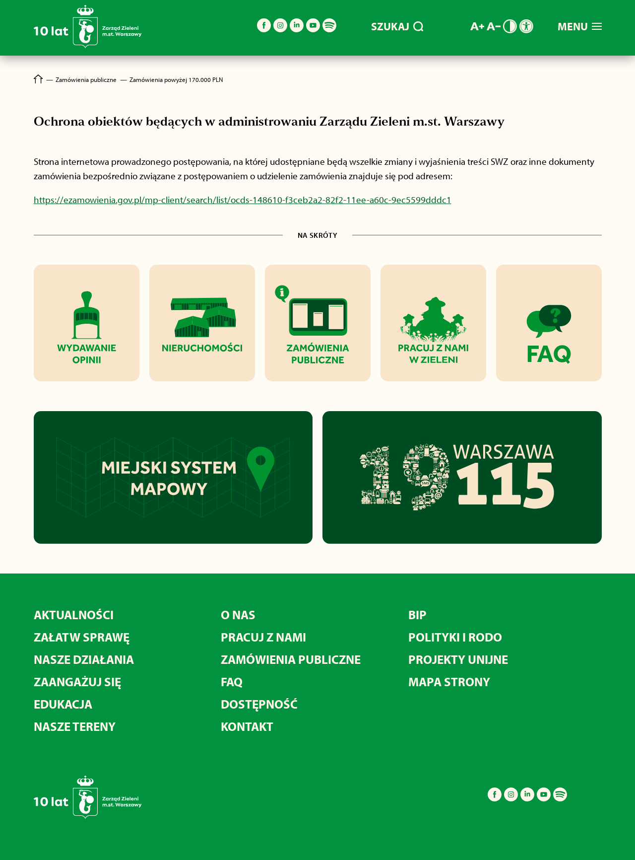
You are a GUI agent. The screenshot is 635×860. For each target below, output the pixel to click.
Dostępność (259, 704)
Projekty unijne (458, 659)
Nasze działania (84, 659)
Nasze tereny (75, 726)
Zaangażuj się (77, 681)
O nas (238, 614)
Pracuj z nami (263, 637)
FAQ (232, 681)
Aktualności (74, 614)
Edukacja (63, 704)
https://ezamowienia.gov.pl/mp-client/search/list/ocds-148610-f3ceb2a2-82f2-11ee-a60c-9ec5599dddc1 (242, 200)
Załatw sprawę (81, 637)
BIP (417, 614)
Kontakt (247, 726)
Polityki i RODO (455, 637)
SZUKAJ (397, 26)
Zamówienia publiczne (291, 659)
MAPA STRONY (449, 681)
